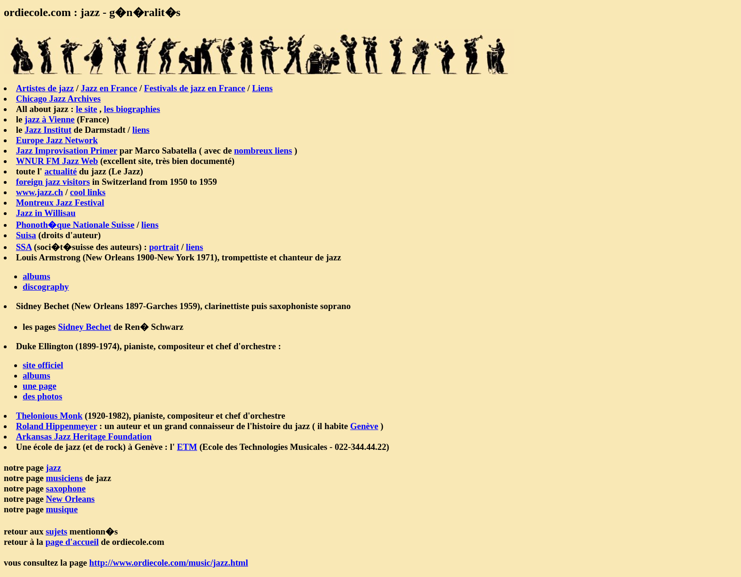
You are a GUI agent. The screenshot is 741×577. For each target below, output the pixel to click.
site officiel (43, 365)
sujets (57, 531)
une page (39, 386)
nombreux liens (263, 150)
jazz (53, 468)
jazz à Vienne (50, 119)
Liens (262, 88)
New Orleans (70, 499)
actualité (60, 171)
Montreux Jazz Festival (60, 202)
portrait (164, 247)
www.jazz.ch (39, 192)
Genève (364, 426)
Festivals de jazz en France (194, 88)
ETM (187, 447)
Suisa (26, 235)
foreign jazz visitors (53, 182)
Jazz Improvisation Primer (66, 150)
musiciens (64, 478)
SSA (24, 247)
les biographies (132, 109)
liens (140, 130)
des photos (42, 396)
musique (62, 509)
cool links (87, 192)
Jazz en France (109, 88)
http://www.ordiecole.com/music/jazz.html (168, 563)
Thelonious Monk (49, 416)
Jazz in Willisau (46, 213)
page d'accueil (72, 542)
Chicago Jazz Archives (58, 98)
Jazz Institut (48, 130)
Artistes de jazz (45, 88)
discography (46, 287)
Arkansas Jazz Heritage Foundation (84, 436)
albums (36, 276)
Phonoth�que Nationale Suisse (75, 225)
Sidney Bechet (85, 327)
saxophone (66, 488)
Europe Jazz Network (57, 140)
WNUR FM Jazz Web (57, 161)
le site (86, 109)
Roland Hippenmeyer (56, 426)
